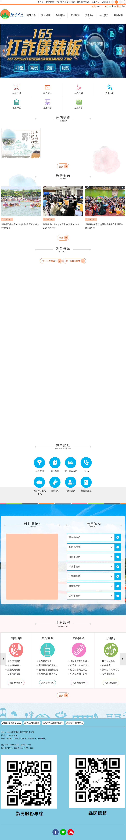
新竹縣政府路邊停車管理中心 (49, 674)
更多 (61, 166)
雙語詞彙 (71, 2)
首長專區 (60, 15)
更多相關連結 (79, 682)
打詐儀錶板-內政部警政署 (80, 665)
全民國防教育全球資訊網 (80, 661)
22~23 (100, 6)
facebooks (55, 829)
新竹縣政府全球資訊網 (11, 14)
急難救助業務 (14, 670)
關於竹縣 (31, 15)
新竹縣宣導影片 (49, 261)
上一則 (3, 51)
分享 (124, 2)
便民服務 (75, 15)
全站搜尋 (60, 2)
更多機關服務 (16, 682)
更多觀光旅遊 (47, 682)
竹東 (123, 6)
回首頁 (41, 2)
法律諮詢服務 (14, 661)
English (105, 2)
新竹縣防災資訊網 (110, 670)
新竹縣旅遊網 (45, 661)
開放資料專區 (108, 661)
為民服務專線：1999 (11, 723)
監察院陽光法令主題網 (80, 670)
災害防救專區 (108, 674)
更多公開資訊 (111, 682)
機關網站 (118, 15)
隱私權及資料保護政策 (53, 723)
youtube (70, 829)
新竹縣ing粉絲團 (31, 723)
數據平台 (106, 665)
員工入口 (95, 2)
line (63, 829)
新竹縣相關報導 (73, 261)
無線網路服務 (14, 665)
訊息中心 (89, 15)
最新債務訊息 (83, 2)
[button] (63, 51)
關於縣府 (46, 15)
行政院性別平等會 (78, 674)
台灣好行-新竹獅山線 (48, 670)
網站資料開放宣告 (74, 723)
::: (1, 1)
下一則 (122, 51)
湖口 (118, 6)
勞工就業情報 (14, 674)
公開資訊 (104, 15)
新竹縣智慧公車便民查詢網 (49, 665)
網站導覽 (50, 2)
